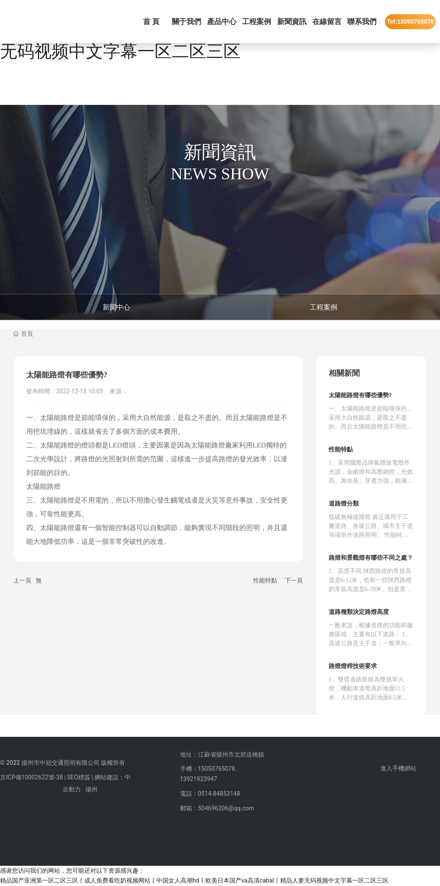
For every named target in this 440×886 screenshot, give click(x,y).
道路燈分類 (344, 503)
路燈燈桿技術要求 (353, 666)
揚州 (92, 789)
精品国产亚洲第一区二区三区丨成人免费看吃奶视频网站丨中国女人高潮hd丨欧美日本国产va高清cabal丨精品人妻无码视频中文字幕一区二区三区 (194, 880)
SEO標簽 (78, 777)
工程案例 (323, 307)
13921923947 (198, 779)
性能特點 (265, 580)
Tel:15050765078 (410, 21)
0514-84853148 (219, 793)
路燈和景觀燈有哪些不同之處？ (371, 558)
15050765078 (216, 768)
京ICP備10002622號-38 (31, 777)
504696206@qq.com (226, 808)
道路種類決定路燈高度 (359, 612)
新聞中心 (116, 307)
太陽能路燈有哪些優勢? (360, 395)
